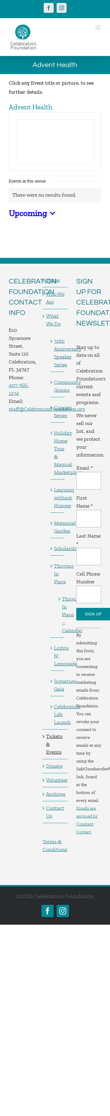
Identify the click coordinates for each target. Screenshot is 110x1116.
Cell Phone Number (88, 578)
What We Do (53, 320)
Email (84, 468)
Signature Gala (58, 685)
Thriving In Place (58, 574)
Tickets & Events (54, 744)
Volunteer (55, 780)
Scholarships (58, 548)
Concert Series (58, 411)
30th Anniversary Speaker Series (58, 353)
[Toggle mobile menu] (98, 27)
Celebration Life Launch (58, 714)
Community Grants (58, 386)
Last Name (88, 540)
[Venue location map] (55, 141)
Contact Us (55, 812)
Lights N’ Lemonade (58, 656)
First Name (84, 502)
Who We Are (55, 298)
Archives (55, 794)
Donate (54, 766)
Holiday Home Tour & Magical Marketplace (58, 452)
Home (53, 280)
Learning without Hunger (58, 498)
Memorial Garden (58, 527)
